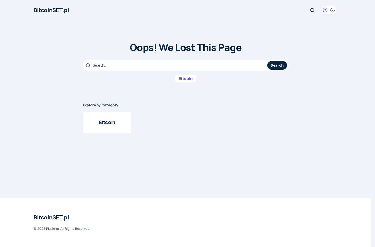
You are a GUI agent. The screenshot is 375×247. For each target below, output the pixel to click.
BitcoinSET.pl (51, 10)
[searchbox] (175, 65)
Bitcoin (186, 78)
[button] (312, 10)
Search (277, 65)
